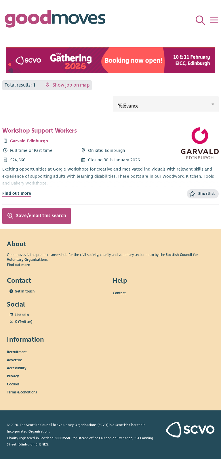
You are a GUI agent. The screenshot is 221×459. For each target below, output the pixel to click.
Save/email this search (36, 216)
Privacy (13, 376)
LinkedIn (21, 315)
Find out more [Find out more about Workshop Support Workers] (16, 193)
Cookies (13, 384)
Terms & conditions (22, 392)
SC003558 (62, 438)
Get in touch (25, 291)
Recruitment (17, 352)
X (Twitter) (23, 322)
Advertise (14, 360)
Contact (119, 293)
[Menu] (214, 20)
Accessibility (16, 368)
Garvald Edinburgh (29, 141)
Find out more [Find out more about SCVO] (18, 265)
